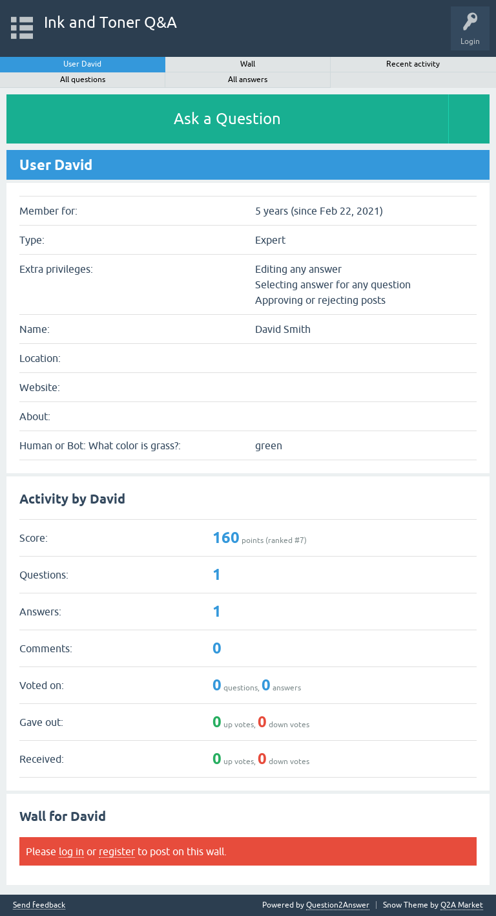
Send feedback (39, 905)
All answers (247, 79)
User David (82, 64)
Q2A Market (461, 905)
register (117, 851)
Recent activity (413, 64)
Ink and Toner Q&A (110, 22)
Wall (247, 64)
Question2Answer (337, 905)
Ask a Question (227, 118)
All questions (82, 79)
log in (71, 851)
